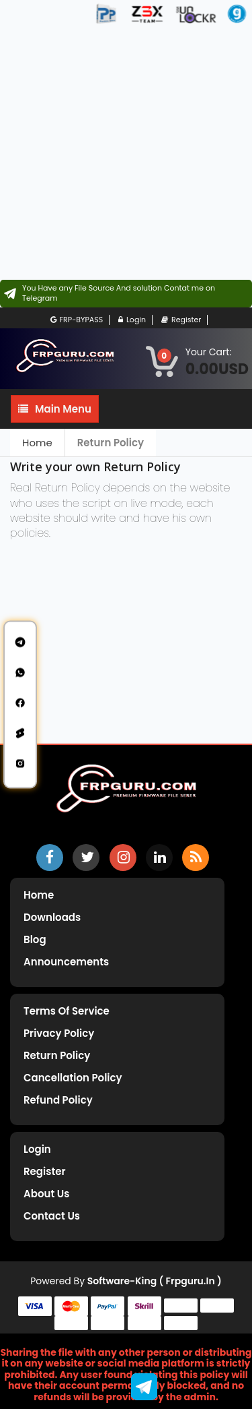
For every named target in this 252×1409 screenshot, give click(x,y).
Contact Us (52, 1216)
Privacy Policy (59, 1033)
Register (181, 320)
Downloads (52, 917)
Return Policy (110, 443)
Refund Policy (58, 1100)
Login (132, 320)
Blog (35, 939)
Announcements (66, 962)
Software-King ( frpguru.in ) (154, 1281)
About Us (46, 1194)
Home (37, 443)
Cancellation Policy (73, 1078)
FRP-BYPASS (76, 320)
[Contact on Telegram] (126, 293)
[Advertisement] (126, 153)
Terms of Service (67, 1011)
